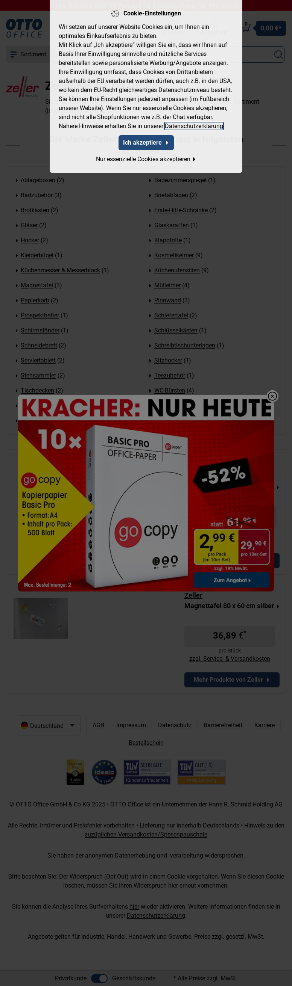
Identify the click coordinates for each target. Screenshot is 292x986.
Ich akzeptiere (146, 139)
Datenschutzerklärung (194, 123)
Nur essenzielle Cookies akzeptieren (146, 156)
